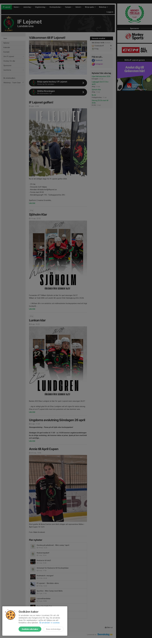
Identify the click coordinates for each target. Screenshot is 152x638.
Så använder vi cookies (49, 622)
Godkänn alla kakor (30, 629)
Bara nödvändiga (53, 629)
